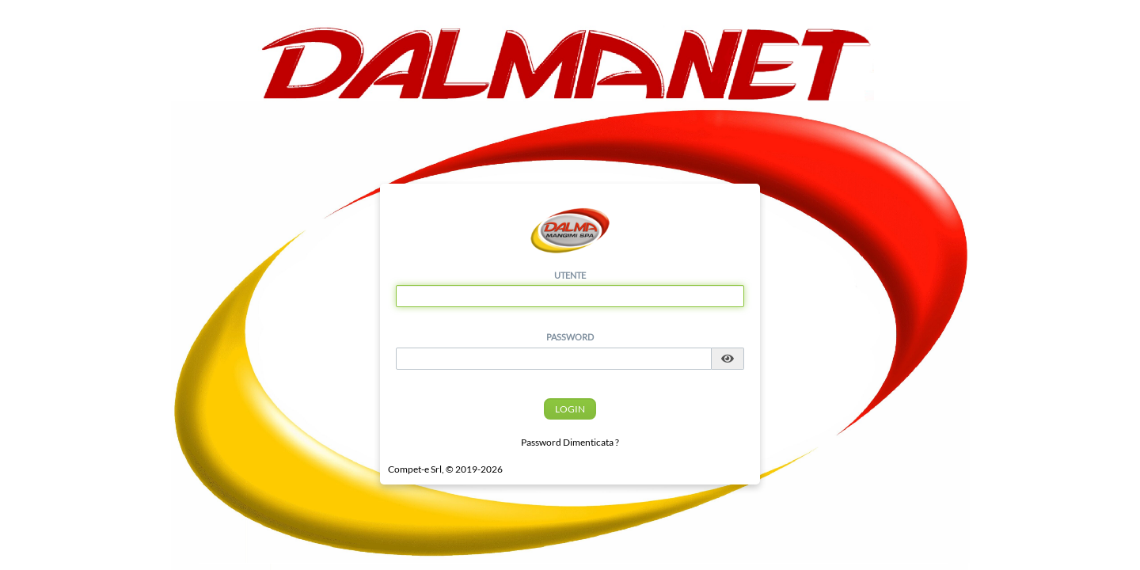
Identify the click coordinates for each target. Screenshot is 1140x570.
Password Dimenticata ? (570, 442)
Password (570, 337)
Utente (570, 275)
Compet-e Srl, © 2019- (445, 469)
